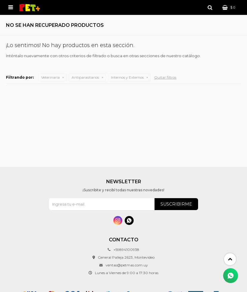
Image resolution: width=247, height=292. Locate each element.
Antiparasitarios (85, 77)
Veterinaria (50, 77)
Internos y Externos (127, 77)
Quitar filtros (165, 77)
